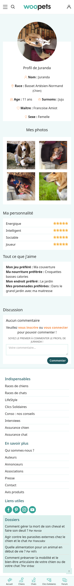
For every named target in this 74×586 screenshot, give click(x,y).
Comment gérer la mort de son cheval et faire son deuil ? (35, 528)
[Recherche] (13, 7)
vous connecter (56, 327)
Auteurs (11, 457)
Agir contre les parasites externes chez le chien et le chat (35, 539)
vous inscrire (28, 327)
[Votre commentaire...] (37, 349)
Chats (33, 580)
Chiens (21, 580)
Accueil (9, 580)
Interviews (12, 420)
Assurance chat (16, 434)
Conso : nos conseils (20, 414)
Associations (14, 471)
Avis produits (14, 492)
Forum (64, 580)
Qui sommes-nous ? (19, 450)
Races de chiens (16, 386)
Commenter (58, 360)
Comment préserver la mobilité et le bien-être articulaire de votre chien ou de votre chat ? (35, 561)
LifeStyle (11, 400)
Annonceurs (14, 464)
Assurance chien (17, 427)
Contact (10, 485)
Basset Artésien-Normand (44, 86)
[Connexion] (69, 7)
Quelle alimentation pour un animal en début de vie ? (33, 549)
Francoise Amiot (45, 108)
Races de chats (16, 393)
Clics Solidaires (49, 580)
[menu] (6, 7)
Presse (10, 478)
